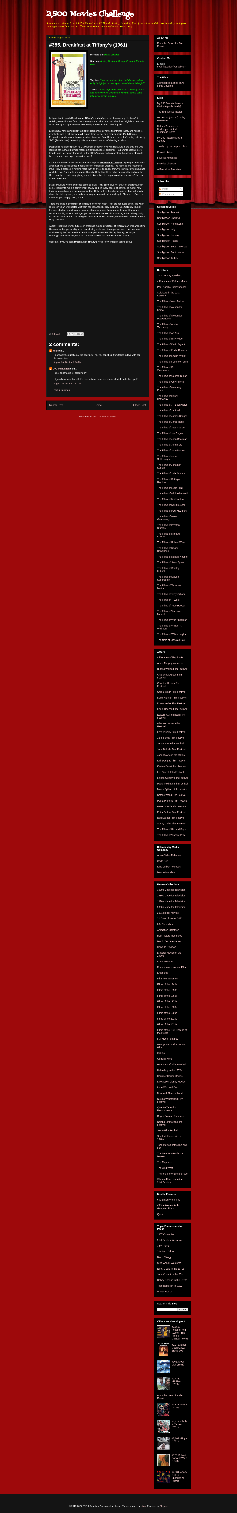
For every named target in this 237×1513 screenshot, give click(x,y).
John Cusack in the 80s (170, 1274)
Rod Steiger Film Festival (170, 817)
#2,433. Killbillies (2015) (176, 1381)
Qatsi (160, 1214)
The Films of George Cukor (172, 376)
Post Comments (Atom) (104, 416)
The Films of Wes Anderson (172, 619)
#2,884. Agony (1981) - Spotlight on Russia (179, 1476)
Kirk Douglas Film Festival (171, 760)
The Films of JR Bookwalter (172, 404)
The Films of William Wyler (171, 634)
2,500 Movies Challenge (90, 14)
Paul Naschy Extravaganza (171, 287)
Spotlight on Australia (168, 212)
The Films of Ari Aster (168, 333)
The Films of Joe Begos (170, 433)
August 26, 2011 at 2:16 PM (67, 362)
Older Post (139, 405)
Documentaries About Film (171, 967)
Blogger (163, 1506)
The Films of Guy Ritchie (170, 381)
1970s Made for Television (171, 889)
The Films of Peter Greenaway (167, 518)
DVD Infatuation (61, 368)
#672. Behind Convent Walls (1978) (179, 1458)
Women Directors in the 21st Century (170, 1181)
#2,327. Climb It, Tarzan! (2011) (179, 1424)
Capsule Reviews (166, 947)
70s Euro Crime (165, 1251)
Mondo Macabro (166, 872)
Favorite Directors (166, 163)
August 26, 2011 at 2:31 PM (67, 383)
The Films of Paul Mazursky (172, 510)
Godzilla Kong (164, 1058)
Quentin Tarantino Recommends (166, 1109)
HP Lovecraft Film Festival (171, 1064)
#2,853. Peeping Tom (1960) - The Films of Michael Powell (180, 1332)
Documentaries (165, 961)
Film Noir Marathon (167, 978)
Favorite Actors (165, 152)
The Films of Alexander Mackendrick (169, 317)
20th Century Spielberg (169, 275)
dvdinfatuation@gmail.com (171, 66)
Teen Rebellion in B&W (169, 1285)
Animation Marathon (168, 930)
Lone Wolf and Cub (167, 1087)
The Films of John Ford (169, 444)
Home (98, 405)
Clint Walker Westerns (169, 1263)
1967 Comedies (165, 1234)
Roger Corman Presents (170, 1116)
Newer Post (56, 405)
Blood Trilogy (164, 1257)
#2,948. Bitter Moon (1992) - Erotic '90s (179, 1347)
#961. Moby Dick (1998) (178, 1363)
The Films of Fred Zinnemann (166, 369)
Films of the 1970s (167, 1001)
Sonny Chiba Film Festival (171, 823)
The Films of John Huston (171, 450)
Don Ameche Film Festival (171, 703)
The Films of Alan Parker (170, 301)
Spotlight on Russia (167, 240)
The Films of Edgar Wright (171, 355)
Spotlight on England (168, 218)
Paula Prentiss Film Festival (172, 800)
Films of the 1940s (167, 984)
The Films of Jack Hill (168, 410)
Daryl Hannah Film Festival (171, 697)
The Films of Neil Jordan (170, 499)
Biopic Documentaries (169, 941)
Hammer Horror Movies (169, 1076)
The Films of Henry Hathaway (167, 397)
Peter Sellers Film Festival (171, 812)
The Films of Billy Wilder (170, 338)
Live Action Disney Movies (171, 1081)
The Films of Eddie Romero (172, 350)
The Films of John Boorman (172, 439)
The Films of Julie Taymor (171, 473)
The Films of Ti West (168, 599)
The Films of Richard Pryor (171, 829)
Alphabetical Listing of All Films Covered (170, 84)
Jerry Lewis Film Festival (170, 743)
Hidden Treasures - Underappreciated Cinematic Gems (167, 129)
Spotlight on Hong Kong (170, 223)
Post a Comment (61, 390)
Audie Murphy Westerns (170, 663)
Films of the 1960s (167, 995)
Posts (163, 188)
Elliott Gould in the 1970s (170, 1268)
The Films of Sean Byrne (170, 562)
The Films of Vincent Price (171, 835)
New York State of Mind (170, 1093)
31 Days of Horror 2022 (170, 918)
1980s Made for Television (171, 895)
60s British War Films (168, 1199)
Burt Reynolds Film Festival (172, 668)
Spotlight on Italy (166, 229)
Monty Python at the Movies (172, 789)
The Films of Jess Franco (171, 427)
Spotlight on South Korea (170, 252)
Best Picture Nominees (169, 935)
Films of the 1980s (167, 1007)
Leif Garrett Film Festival (170, 772)
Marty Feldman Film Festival (172, 783)
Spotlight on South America (172, 246)
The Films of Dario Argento (171, 344)
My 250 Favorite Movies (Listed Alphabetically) (170, 105)
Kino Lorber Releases (169, 866)
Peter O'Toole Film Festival (171, 806)
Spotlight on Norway (168, 235)
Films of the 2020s (167, 1024)
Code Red (162, 861)
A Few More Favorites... (170, 169)
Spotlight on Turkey (167, 258)
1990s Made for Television (171, 901)
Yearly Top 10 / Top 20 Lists (172, 146)
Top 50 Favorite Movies (169, 111)
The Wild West (165, 1168)
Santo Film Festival (167, 1130)
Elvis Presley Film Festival (171, 732)
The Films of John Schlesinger (167, 458)
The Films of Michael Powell (172, 493)
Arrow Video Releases (169, 855)
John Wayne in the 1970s (171, 755)
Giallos (161, 1053)
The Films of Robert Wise (171, 542)
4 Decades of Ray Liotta (170, 657)
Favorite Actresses (167, 157)
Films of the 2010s (167, 1018)
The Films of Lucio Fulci (170, 487)
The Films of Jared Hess (170, 421)
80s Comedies (165, 924)
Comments (166, 194)
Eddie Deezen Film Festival (172, 709)
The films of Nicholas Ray (171, 640)
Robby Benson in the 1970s (172, 1280)
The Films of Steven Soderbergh (168, 578)
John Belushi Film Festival (171, 749)
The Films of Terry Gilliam (171, 594)
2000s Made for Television (171, 907)
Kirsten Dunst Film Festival (171, 766)
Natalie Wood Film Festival (171, 795)
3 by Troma (163, 1245)
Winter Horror (164, 1291)
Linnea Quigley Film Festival (172, 777)
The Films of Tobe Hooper (171, 605)
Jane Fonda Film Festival (170, 737)
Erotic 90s (162, 972)
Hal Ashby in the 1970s (169, 1070)
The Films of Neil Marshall (171, 505)
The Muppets (164, 1162)
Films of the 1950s (167, 990)
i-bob (143, 1506)
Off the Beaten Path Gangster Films (168, 1207)
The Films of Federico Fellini (172, 361)
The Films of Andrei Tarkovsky (167, 326)
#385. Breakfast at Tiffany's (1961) (88, 45)
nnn (55, 350)
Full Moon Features (167, 1038)
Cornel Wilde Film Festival (171, 692)
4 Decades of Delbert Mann (172, 281)
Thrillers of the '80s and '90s (172, 1173)
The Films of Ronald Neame (172, 556)
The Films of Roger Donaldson (167, 549)
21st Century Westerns (169, 1240)
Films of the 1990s (167, 1013)
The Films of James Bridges (172, 416)
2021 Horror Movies (168, 912)
